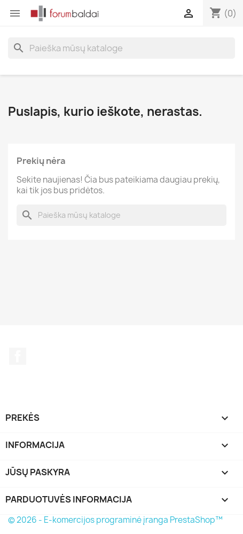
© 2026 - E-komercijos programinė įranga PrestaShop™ (115, 519)
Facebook (17, 356)
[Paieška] (121, 48)
